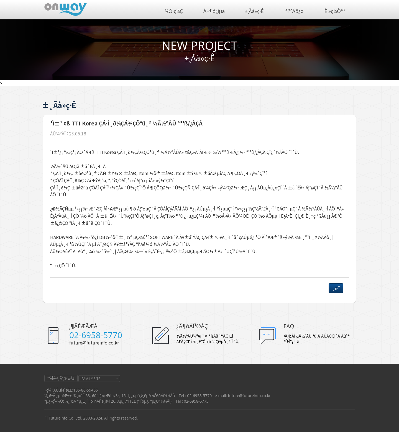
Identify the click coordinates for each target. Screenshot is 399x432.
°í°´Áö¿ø (294, 11)
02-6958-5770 (95, 335)
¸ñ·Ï (336, 288)
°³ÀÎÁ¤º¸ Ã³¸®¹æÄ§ (61, 378)
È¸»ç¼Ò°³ (334, 11)
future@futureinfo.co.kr (94, 342)
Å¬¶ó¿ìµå (214, 11)
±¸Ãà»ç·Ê (254, 11)
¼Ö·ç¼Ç (174, 11)
